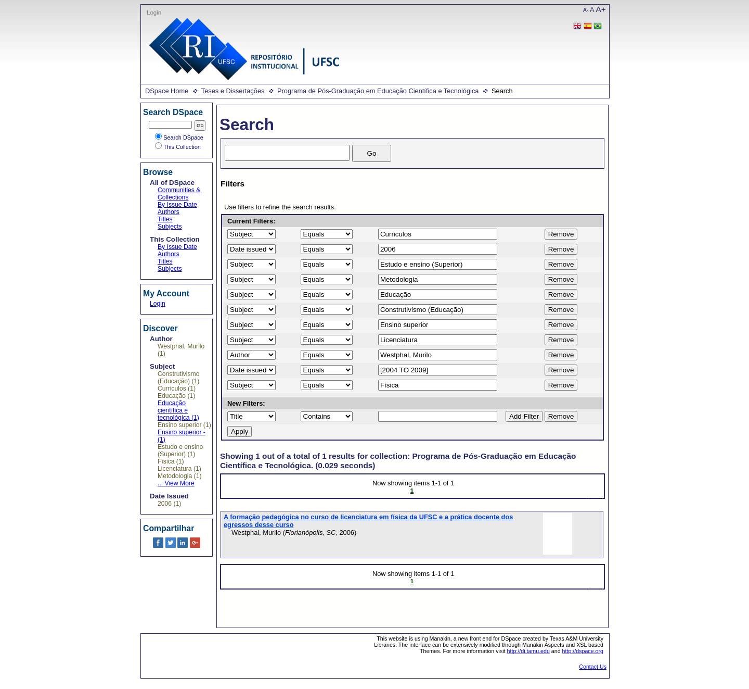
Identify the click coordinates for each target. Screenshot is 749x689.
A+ (601, 9)
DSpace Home (166, 91)
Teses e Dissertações (233, 91)
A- (585, 10)
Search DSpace (179, 137)
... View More (176, 483)
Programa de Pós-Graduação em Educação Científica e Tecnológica (378, 91)
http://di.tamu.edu (528, 651)
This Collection (178, 147)
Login (154, 12)
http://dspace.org (582, 651)
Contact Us (592, 666)
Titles (165, 219)
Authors (168, 212)
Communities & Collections (179, 193)
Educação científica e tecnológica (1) (178, 410)
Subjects (170, 226)
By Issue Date (177, 204)
